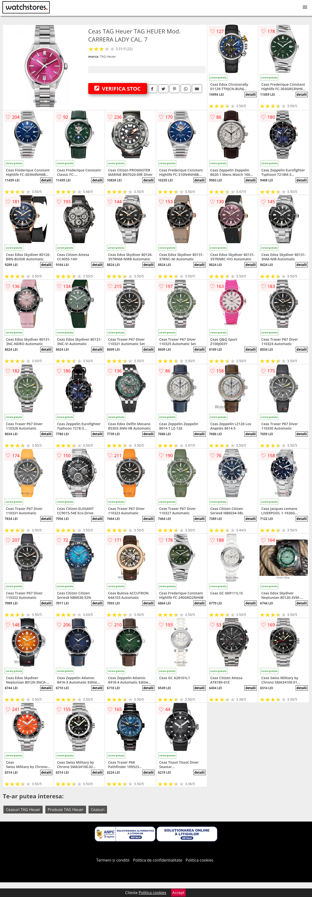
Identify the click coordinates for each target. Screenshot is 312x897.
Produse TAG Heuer (66, 809)
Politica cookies (200, 860)
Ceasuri (98, 809)
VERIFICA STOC (117, 88)
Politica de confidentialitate (157, 860)
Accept (178, 892)
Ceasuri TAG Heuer (23, 809)
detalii (250, 94)
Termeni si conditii (113, 860)
